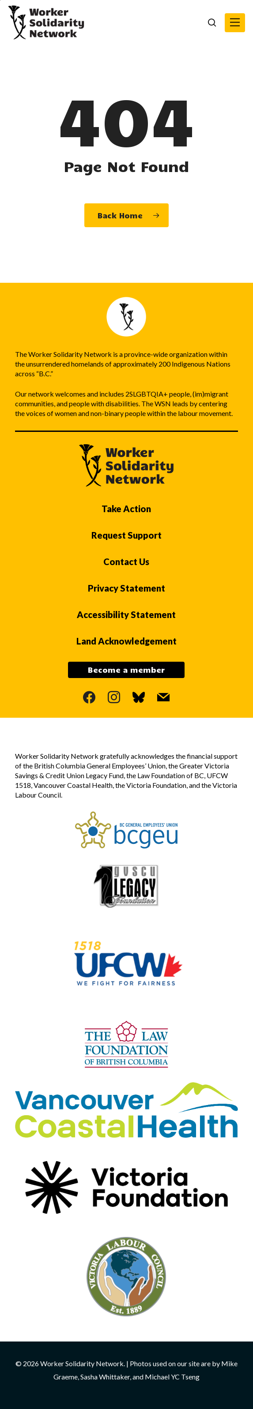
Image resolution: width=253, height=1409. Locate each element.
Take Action (126, 508)
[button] (235, 22)
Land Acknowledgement (126, 641)
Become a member (126, 669)
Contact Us (126, 561)
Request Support (126, 535)
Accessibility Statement (126, 614)
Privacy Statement (126, 588)
